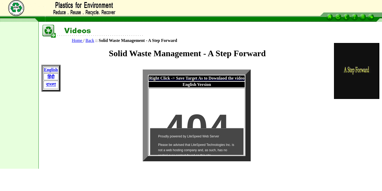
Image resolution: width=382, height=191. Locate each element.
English (51, 69)
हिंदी (50, 77)
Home (77, 40)
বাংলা (51, 84)
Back (89, 40)
